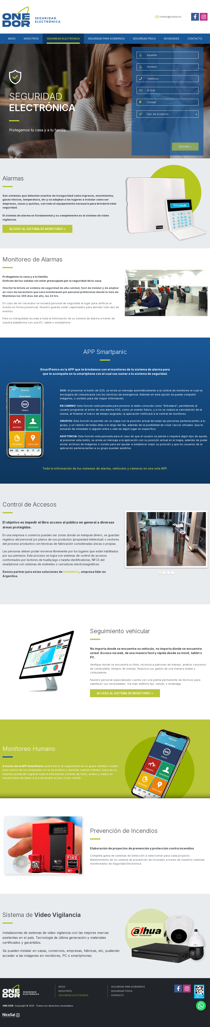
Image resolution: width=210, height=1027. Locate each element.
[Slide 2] (164, 572)
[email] (172, 90)
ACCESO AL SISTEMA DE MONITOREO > (37, 229)
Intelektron (71, 571)
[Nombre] (171, 66)
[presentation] (168, 131)
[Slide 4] (172, 572)
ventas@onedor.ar (168, 16)
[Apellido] (171, 55)
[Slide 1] (159, 572)
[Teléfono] (172, 78)
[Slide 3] (168, 572)
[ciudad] (171, 102)
